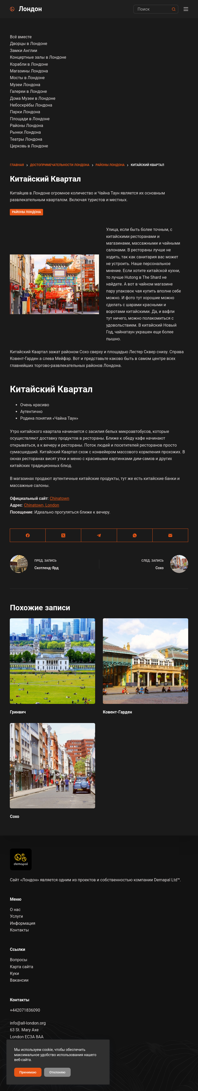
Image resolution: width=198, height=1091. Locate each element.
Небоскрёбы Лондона (31, 105)
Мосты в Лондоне (27, 77)
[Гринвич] (52, 661)
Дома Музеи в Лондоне (32, 98)
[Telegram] (99, 535)
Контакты (19, 930)
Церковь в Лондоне (29, 146)
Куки (14, 973)
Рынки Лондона (25, 132)
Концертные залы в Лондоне (38, 57)
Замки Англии (23, 50)
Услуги (16, 916)
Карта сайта (21, 966)
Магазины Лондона (29, 71)
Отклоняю (57, 1072)
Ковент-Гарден (117, 712)
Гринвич (18, 712)
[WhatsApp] (135, 535)
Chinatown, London (41, 505)
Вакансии (19, 980)
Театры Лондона (26, 139)
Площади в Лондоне (30, 118)
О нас (15, 909)
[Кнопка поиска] (173, 9)
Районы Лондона (26, 212)
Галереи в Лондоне (28, 91)
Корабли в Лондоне (29, 64)
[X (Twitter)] (63, 535)
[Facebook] (28, 535)
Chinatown (59, 498)
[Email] (170, 535)
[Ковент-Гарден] (145, 661)
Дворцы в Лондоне (28, 43)
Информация (22, 923)
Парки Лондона (25, 111)
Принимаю (27, 1072)
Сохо (14, 816)
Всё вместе (20, 36)
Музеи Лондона (25, 84)
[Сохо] (52, 766)
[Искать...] (151, 9)
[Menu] (186, 9)
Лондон (30, 9)
